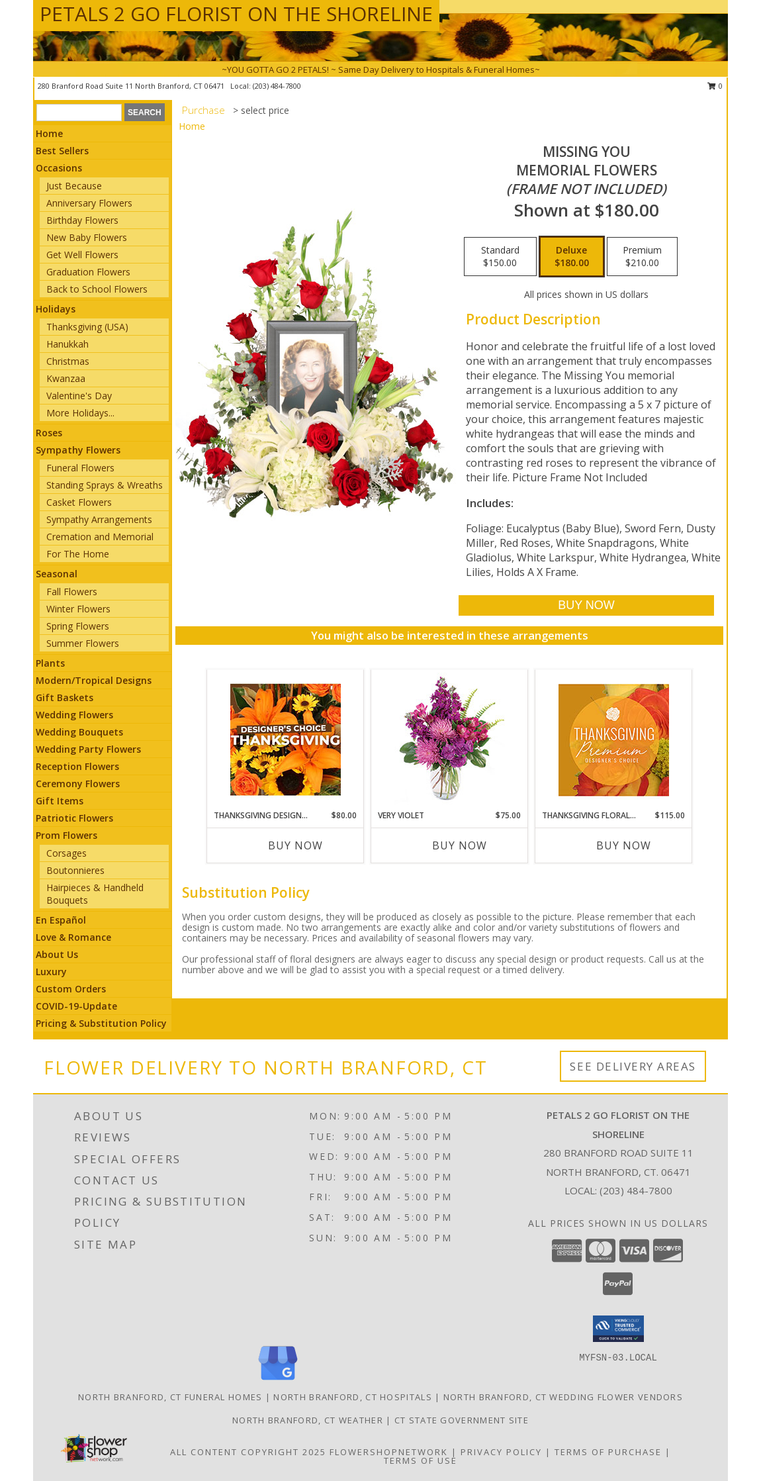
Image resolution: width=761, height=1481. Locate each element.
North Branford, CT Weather (307, 1420)
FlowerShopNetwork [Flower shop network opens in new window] (389, 1452)
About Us (57, 954)
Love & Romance (73, 937)
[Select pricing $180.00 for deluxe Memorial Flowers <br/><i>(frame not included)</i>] (572, 257)
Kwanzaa (65, 378)
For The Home (77, 554)
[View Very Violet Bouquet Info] (449, 740)
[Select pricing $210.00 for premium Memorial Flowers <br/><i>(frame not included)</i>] (642, 257)
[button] (618, 1328)
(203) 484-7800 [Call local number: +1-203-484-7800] (277, 86)
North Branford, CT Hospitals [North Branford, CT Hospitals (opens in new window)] (352, 1397)
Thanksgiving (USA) (87, 326)
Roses (49, 432)
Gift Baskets (64, 697)
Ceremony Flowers (78, 783)
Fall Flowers (71, 591)
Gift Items (59, 800)
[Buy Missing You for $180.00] (586, 605)
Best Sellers (62, 150)
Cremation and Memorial (100, 536)
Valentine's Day (79, 395)
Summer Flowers (82, 643)
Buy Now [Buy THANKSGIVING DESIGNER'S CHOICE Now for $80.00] (295, 845)
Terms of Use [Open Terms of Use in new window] (420, 1460)
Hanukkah (67, 344)
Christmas (67, 361)
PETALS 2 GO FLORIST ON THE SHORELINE (236, 13)
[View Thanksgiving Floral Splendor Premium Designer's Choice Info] (614, 740)
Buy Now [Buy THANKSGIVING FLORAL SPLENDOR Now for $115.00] (623, 845)
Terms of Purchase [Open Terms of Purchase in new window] (608, 1452)
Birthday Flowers (82, 220)
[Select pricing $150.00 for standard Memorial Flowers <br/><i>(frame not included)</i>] (500, 257)
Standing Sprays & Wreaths (104, 485)
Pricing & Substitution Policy (101, 1023)
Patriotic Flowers (74, 818)
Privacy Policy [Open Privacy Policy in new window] (501, 1452)
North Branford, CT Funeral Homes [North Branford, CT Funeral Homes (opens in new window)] (170, 1397)
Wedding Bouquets (79, 732)
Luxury (51, 971)
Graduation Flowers (88, 271)
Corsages (66, 853)
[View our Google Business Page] (278, 1380)
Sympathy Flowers (78, 450)
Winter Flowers (78, 608)
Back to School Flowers (97, 289)
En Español (61, 920)
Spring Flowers (77, 626)
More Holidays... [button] (80, 412)
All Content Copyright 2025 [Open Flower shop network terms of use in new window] (248, 1452)
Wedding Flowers (74, 714)
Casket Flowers (79, 502)
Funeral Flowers (80, 467)
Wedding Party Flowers (88, 749)
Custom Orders (71, 988)
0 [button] (715, 86)
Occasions (59, 168)
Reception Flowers (77, 766)
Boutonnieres (75, 870)
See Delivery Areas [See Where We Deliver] (633, 1066)
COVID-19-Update (76, 1006)
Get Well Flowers (82, 254)
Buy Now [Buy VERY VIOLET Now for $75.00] (459, 845)
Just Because (74, 185)
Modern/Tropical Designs (94, 680)
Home (49, 133)
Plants (50, 663)
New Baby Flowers (86, 237)
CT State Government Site (461, 1420)
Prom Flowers (66, 835)
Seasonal (56, 573)
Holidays (55, 309)
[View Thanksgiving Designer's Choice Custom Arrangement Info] (285, 739)
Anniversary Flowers (89, 203)
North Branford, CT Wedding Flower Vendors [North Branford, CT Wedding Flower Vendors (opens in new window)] (563, 1397)
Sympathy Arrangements (99, 519)
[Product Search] (79, 112)
